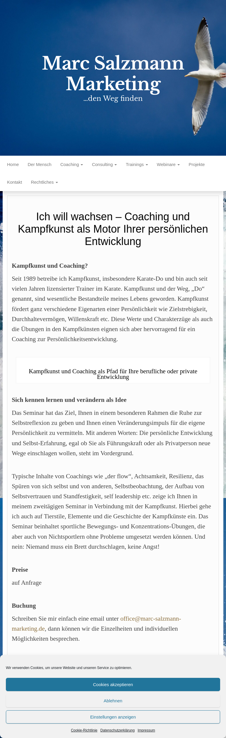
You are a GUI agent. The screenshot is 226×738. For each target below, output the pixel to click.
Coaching (71, 164)
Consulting (104, 164)
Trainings (137, 164)
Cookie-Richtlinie (84, 730)
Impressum (146, 730)
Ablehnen (113, 700)
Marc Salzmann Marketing (113, 73)
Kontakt (14, 182)
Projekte (197, 164)
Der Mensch (39, 164)
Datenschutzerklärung (117, 730)
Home (13, 164)
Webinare (168, 164)
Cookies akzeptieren (113, 684)
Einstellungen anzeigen (113, 716)
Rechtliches (44, 182)
